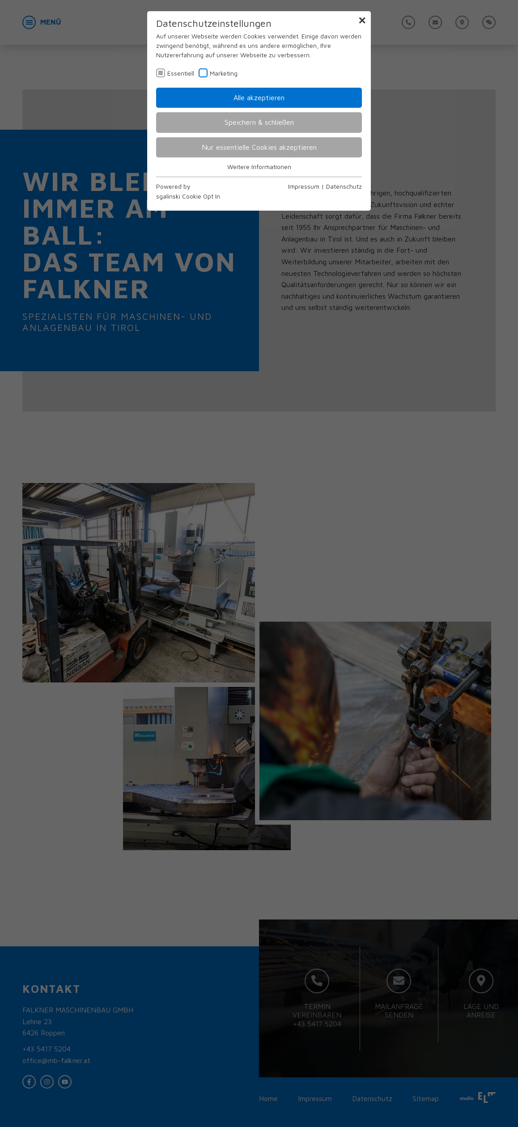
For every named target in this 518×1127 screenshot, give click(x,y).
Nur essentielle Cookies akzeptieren (259, 147)
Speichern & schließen (259, 122)
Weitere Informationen (259, 166)
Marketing (224, 73)
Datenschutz (344, 186)
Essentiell (180, 73)
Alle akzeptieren (259, 97)
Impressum (303, 186)
